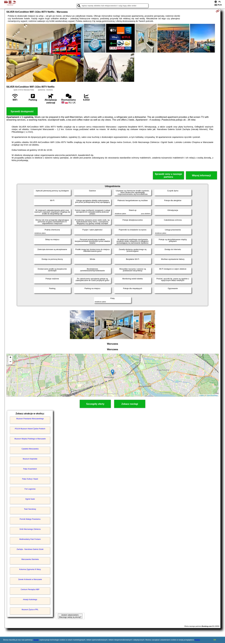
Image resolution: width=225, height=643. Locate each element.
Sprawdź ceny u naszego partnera (168, 175)
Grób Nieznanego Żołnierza (30, 529)
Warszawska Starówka (30, 559)
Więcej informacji (201, 175)
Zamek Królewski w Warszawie (30, 579)
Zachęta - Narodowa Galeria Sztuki (30, 549)
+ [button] (10, 358)
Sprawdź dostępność (22, 111)
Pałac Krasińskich (30, 469)
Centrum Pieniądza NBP (30, 589)
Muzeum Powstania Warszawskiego (30, 419)
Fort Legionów (30, 489)
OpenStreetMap (212, 395)
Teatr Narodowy (30, 509)
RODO (197, 640)
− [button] (10, 362)
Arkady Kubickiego (30, 600)
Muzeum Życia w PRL (30, 610)
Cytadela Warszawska (30, 449)
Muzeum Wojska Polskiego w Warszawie (30, 439)
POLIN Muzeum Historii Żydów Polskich (30, 429)
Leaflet (201, 395)
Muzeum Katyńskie (30, 459)
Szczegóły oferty (95, 404)
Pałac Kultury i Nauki (30, 479)
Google (36, 640)
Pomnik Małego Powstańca (30, 519)
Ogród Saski (30, 499)
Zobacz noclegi (129, 404)
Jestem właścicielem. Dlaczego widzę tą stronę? (70, 616)
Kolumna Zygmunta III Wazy (30, 569)
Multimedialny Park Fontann (30, 539)
